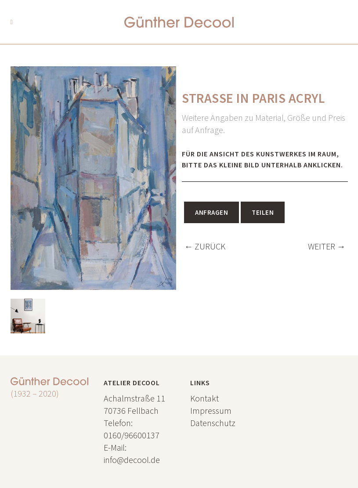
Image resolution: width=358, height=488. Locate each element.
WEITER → (327, 246)
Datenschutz (212, 422)
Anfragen (211, 212)
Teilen (263, 212)
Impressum (210, 410)
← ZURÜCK (204, 246)
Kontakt (204, 398)
